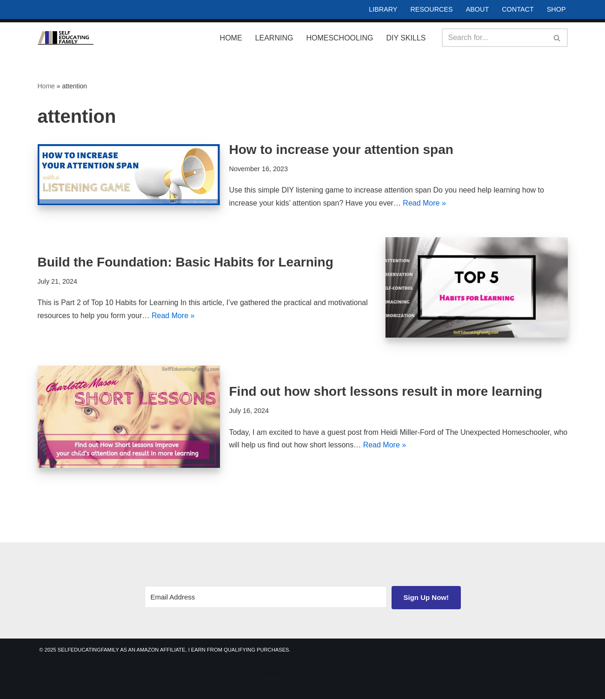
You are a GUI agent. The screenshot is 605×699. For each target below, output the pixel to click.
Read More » (424, 203)
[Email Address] (266, 597)
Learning (274, 38)
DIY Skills (405, 38)
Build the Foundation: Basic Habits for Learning (185, 262)
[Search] (494, 37)
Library (383, 9)
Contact (517, 9)
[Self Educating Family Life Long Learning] (65, 38)
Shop (556, 9)
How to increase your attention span (341, 149)
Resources (431, 9)
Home (231, 38)
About (477, 9)
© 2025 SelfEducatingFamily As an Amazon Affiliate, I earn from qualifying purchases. (165, 649)
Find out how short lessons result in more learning (386, 391)
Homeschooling (339, 38)
